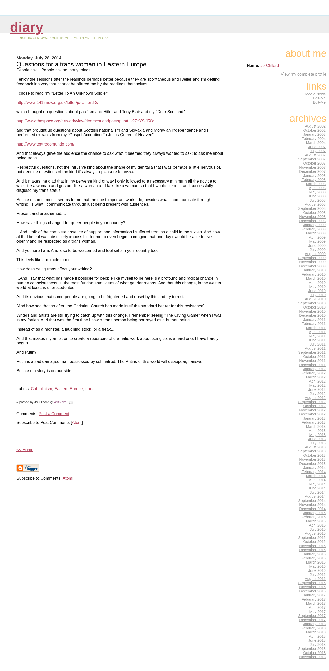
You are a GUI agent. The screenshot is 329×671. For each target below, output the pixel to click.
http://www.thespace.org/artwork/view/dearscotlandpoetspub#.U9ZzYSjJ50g (85, 121)
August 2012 (315, 398)
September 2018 (312, 649)
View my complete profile (303, 74)
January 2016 (314, 554)
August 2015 (315, 533)
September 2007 (312, 159)
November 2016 (312, 587)
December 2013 (312, 463)
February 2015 (313, 517)
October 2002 (314, 130)
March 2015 (316, 521)
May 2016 (317, 566)
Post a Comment (54, 414)
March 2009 (316, 233)
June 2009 (317, 245)
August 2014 (315, 496)
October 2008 (314, 213)
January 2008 (314, 176)
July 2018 (318, 644)
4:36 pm (60, 402)
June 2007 (317, 147)
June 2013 (317, 439)
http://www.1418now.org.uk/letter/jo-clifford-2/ (57, 102)
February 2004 (313, 139)
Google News (314, 94)
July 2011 (318, 344)
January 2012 (314, 369)
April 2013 (317, 431)
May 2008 (317, 192)
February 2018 (313, 628)
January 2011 (314, 320)
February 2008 (313, 180)
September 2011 (312, 352)
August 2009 (315, 254)
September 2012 (312, 402)
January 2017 (314, 595)
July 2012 (318, 394)
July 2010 (318, 295)
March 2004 (316, 143)
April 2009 (317, 237)
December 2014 (312, 509)
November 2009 (312, 262)
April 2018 (317, 636)
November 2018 (312, 657)
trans (90, 389)
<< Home (24, 450)
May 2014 (317, 484)
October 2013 (314, 455)
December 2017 (312, 620)
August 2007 (315, 155)
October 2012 (314, 406)
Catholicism (41, 389)
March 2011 (316, 328)
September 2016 (312, 583)
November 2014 (312, 505)
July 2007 (318, 151)
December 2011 (312, 365)
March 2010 (316, 278)
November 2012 (312, 410)
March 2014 (316, 476)
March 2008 (316, 184)
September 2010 (312, 303)
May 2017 (317, 612)
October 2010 (314, 307)
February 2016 (313, 558)
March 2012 (316, 377)
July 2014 (318, 492)
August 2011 (315, 348)
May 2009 (317, 241)
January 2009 (314, 225)
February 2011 (313, 324)
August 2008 (315, 204)
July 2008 (318, 200)
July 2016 (318, 575)
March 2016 (316, 562)
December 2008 (312, 221)
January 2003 (314, 134)
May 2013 (317, 435)
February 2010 (313, 274)
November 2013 (312, 459)
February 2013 (313, 422)
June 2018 (317, 640)
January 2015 (314, 513)
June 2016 (317, 570)
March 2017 (316, 603)
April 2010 (317, 282)
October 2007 (314, 163)
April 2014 (317, 480)
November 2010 (312, 311)
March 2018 (316, 632)
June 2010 (317, 291)
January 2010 (314, 270)
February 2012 (313, 373)
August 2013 (315, 447)
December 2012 (312, 414)
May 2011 (317, 336)
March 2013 (316, 426)
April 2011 (317, 332)
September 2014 (312, 500)
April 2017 (317, 607)
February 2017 (313, 599)
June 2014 (317, 488)
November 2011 (312, 361)
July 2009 (318, 250)
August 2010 (315, 299)
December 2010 (312, 315)
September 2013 (312, 451)
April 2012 (317, 381)
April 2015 (317, 525)
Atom (76, 422)
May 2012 (317, 385)
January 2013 (314, 418)
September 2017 (312, 616)
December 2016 (312, 591)
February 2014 (313, 472)
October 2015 (314, 542)
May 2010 (317, 287)
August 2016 (315, 579)
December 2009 (312, 266)
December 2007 (312, 171)
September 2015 (312, 538)
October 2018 (314, 653)
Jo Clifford (269, 65)
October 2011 (314, 357)
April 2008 (317, 188)
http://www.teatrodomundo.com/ (45, 144)
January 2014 (314, 468)
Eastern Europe (68, 389)
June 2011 (317, 340)
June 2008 (317, 196)
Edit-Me (319, 98)
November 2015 (312, 546)
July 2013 (318, 443)
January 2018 (314, 624)
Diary (26, 27)
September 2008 (312, 208)
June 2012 (317, 389)
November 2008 (312, 217)
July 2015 (318, 529)
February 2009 (313, 229)
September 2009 (312, 258)
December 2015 (312, 550)
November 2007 (312, 167)
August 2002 (315, 126)
